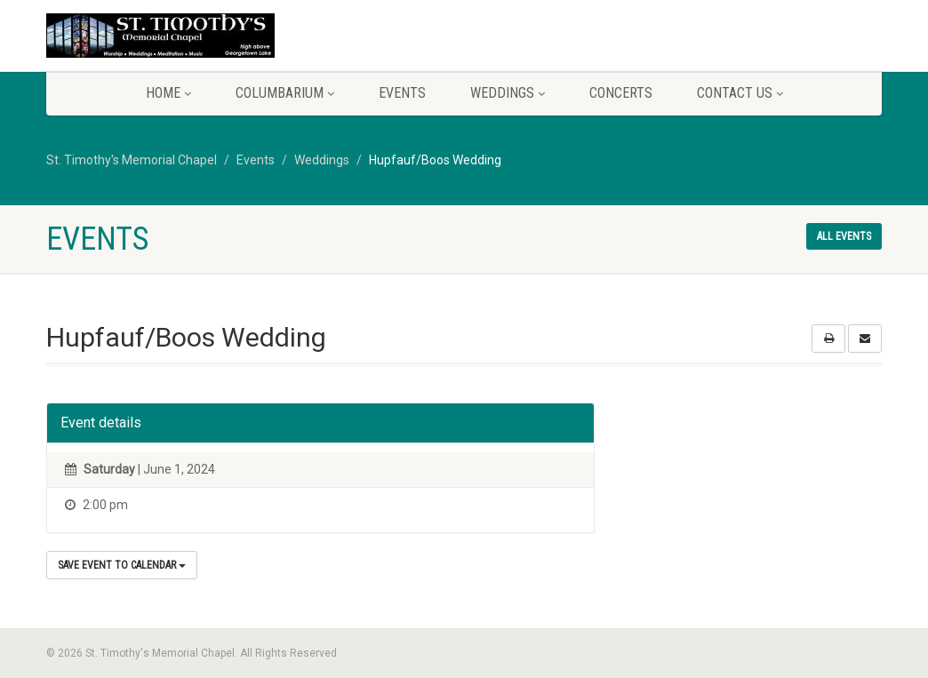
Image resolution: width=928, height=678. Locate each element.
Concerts (620, 92)
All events (844, 236)
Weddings (507, 92)
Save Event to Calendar (122, 565)
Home (168, 92)
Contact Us (740, 92)
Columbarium (285, 92)
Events (402, 92)
